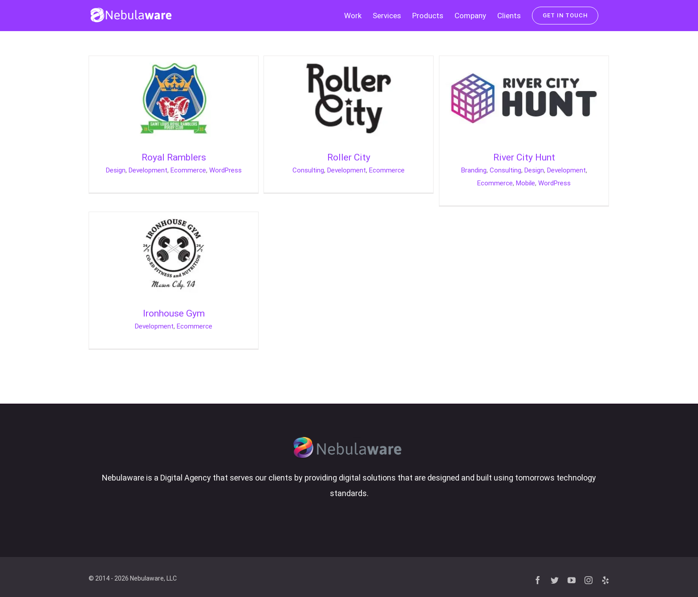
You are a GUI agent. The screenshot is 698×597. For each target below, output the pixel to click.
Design (116, 170)
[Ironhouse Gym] (173, 219)
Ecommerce (188, 170)
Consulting (308, 170)
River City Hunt (524, 157)
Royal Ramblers (174, 157)
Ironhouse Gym (174, 313)
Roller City (348, 157)
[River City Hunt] (524, 63)
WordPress (225, 170)
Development (148, 170)
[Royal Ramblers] (173, 63)
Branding (474, 170)
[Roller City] (348, 63)
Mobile (525, 183)
